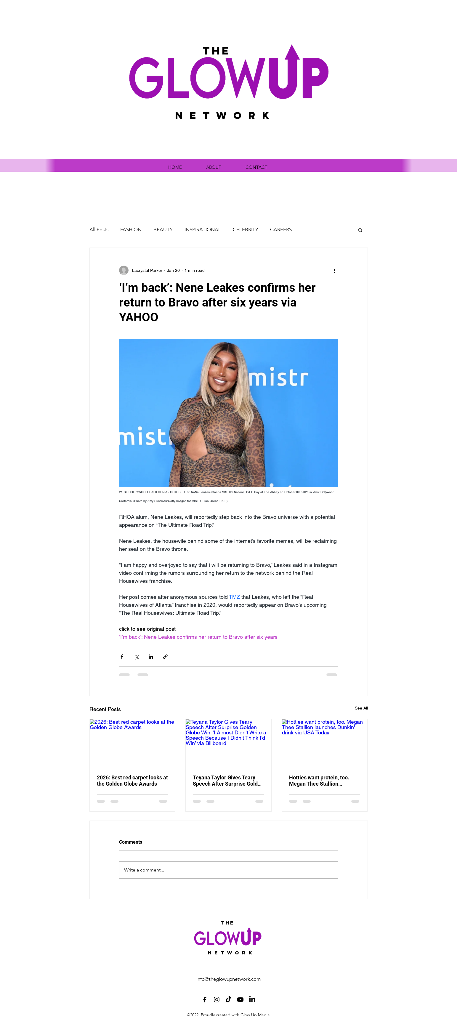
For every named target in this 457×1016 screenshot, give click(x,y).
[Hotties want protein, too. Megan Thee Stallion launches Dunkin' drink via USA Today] (325, 743)
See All (361, 708)
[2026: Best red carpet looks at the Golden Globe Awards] (132, 743)
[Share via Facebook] (122, 656)
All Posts (98, 229)
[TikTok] (228, 999)
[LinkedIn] (252, 999)
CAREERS (281, 229)
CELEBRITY (245, 229)
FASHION (131, 229)
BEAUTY (163, 229)
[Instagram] (216, 999)
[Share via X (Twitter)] (136, 656)
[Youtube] (240, 999)
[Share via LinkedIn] (151, 656)
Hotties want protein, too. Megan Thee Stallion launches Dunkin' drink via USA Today (320, 780)
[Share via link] (165, 656)
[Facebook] (205, 999)
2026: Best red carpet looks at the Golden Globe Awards (132, 780)
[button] (360, 229)
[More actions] (334, 270)
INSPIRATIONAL (203, 229)
